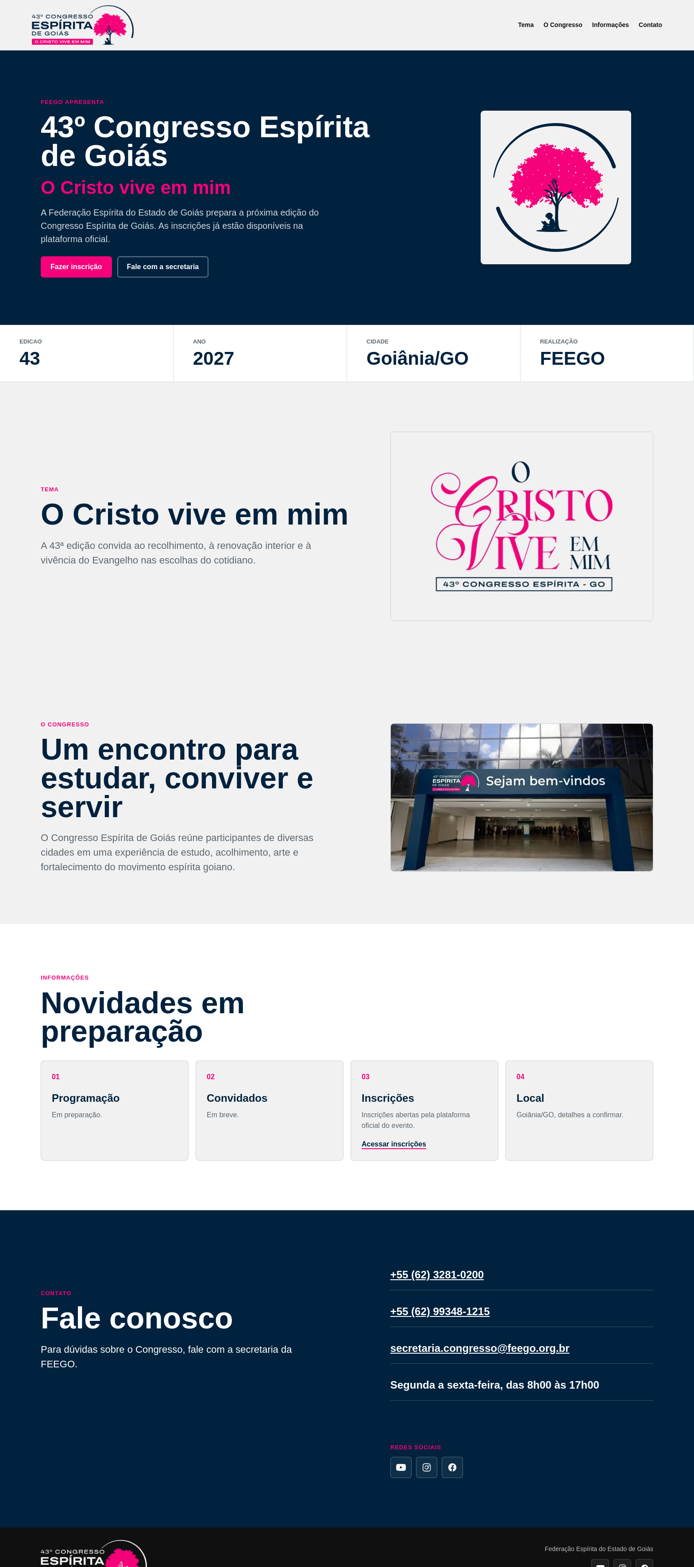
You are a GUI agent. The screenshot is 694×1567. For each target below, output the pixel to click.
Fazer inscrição (76, 266)
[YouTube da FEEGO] (401, 1467)
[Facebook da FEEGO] (452, 1467)
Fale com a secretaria (163, 266)
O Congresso (563, 24)
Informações (610, 24)
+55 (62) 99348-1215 (440, 1311)
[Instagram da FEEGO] (426, 1467)
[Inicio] (83, 25)
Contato (650, 24)
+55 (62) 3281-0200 (437, 1275)
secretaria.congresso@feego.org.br (480, 1348)
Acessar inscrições (394, 1144)
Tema (526, 24)
